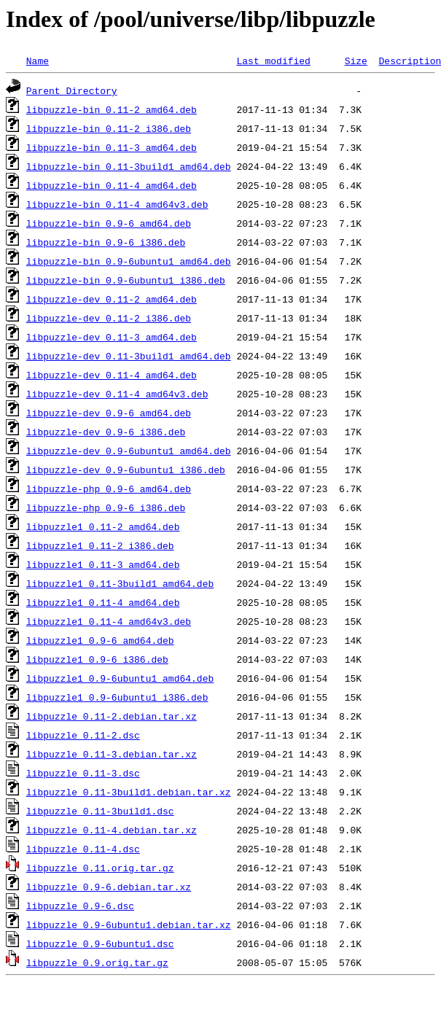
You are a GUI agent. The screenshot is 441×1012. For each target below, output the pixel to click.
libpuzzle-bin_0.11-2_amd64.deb (111, 109)
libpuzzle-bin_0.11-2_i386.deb (108, 128)
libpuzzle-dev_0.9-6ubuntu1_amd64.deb (128, 450)
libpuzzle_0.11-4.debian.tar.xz (111, 829)
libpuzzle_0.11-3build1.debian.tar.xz (128, 791)
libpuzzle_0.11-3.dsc (83, 772)
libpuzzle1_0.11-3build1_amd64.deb (120, 583)
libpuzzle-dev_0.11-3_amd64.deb (111, 336)
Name (37, 60)
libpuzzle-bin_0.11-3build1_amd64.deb (128, 166)
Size (356, 60)
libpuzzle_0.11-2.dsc (83, 735)
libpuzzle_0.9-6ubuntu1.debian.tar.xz (128, 924)
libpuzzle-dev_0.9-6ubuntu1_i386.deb (125, 469)
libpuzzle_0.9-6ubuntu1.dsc (100, 943)
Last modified (273, 60)
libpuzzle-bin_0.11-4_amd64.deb (111, 185)
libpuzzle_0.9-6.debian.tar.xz (108, 886)
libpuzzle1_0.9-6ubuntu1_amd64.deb (120, 678)
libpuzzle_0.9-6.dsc (80, 905)
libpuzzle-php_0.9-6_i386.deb (105, 507)
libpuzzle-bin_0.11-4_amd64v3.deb (117, 204)
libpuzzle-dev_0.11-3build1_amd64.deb (128, 355)
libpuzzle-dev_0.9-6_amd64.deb (108, 412)
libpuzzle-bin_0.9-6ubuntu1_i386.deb (125, 280)
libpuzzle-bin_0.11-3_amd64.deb (111, 147)
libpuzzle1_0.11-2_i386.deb (100, 545)
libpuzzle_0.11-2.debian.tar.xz (111, 716)
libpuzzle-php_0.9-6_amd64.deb (108, 488)
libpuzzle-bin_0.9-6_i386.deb (105, 242)
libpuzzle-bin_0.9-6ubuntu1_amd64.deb (128, 261)
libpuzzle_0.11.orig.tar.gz (100, 867)
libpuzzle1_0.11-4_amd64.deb (103, 602)
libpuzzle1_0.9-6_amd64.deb (100, 640)
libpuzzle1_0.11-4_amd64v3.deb (108, 621)
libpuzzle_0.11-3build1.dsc (100, 810)
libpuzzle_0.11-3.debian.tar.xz (111, 753)
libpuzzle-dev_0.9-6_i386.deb (105, 431)
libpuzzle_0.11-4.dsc (83, 848)
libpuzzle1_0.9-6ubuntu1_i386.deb (117, 697)
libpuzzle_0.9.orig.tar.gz (97, 962)
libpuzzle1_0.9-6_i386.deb (97, 659)
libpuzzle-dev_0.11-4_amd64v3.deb (117, 393)
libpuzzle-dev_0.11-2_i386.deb (108, 317)
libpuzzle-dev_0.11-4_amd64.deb (111, 374)
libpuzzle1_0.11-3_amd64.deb (103, 564)
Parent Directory (71, 90)
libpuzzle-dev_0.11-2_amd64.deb (111, 298)
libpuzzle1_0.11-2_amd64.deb (103, 526)
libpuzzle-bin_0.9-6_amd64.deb (108, 223)
